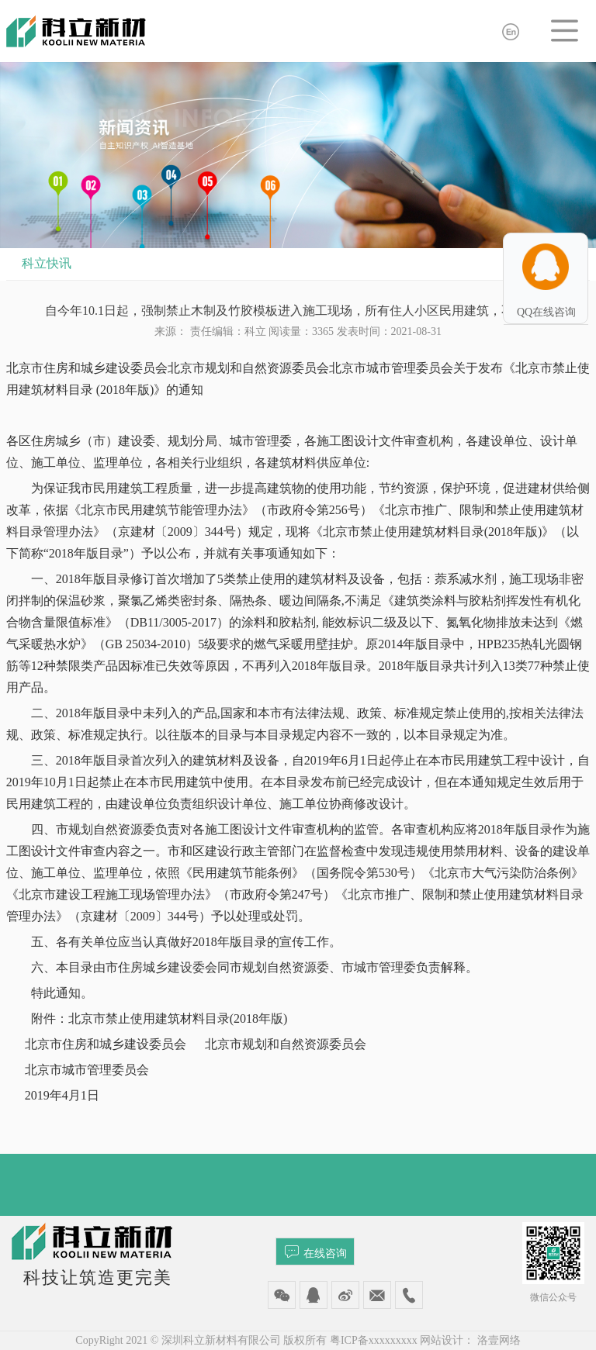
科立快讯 (46, 263)
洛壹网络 (499, 1340)
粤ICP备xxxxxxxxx (374, 1340)
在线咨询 (315, 1251)
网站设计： (447, 1340)
